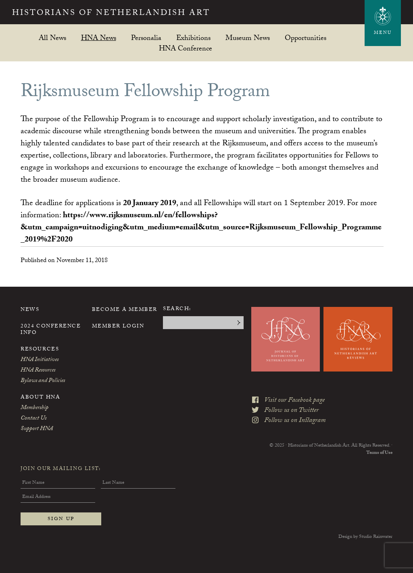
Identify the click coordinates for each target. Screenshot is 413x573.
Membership (34, 408)
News (30, 310)
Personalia (146, 38)
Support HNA (37, 429)
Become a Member (124, 310)
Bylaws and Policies (43, 381)
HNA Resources (38, 370)
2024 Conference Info (51, 330)
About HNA (40, 397)
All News (52, 38)
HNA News (98, 38)
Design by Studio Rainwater (365, 537)
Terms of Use (379, 453)
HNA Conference (185, 48)
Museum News (247, 38)
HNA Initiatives (39, 360)
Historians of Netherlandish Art (111, 14)
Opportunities (305, 38)
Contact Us (33, 418)
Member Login (118, 326)
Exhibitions (193, 38)
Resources (40, 349)
